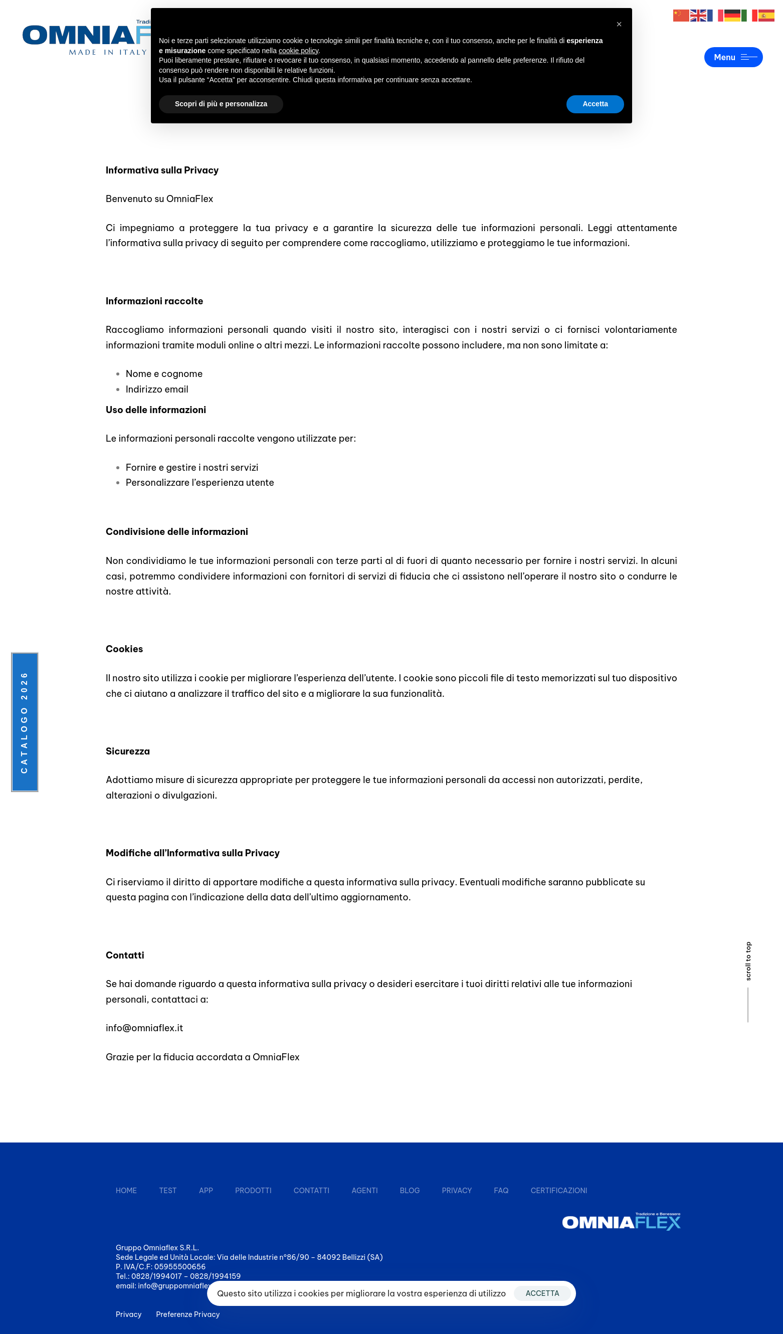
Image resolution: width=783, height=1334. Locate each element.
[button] (619, 24)
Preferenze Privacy (188, 1314)
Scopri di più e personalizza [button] (221, 104)
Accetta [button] (595, 104)
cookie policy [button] (298, 51)
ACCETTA (542, 1293)
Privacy (129, 1314)
